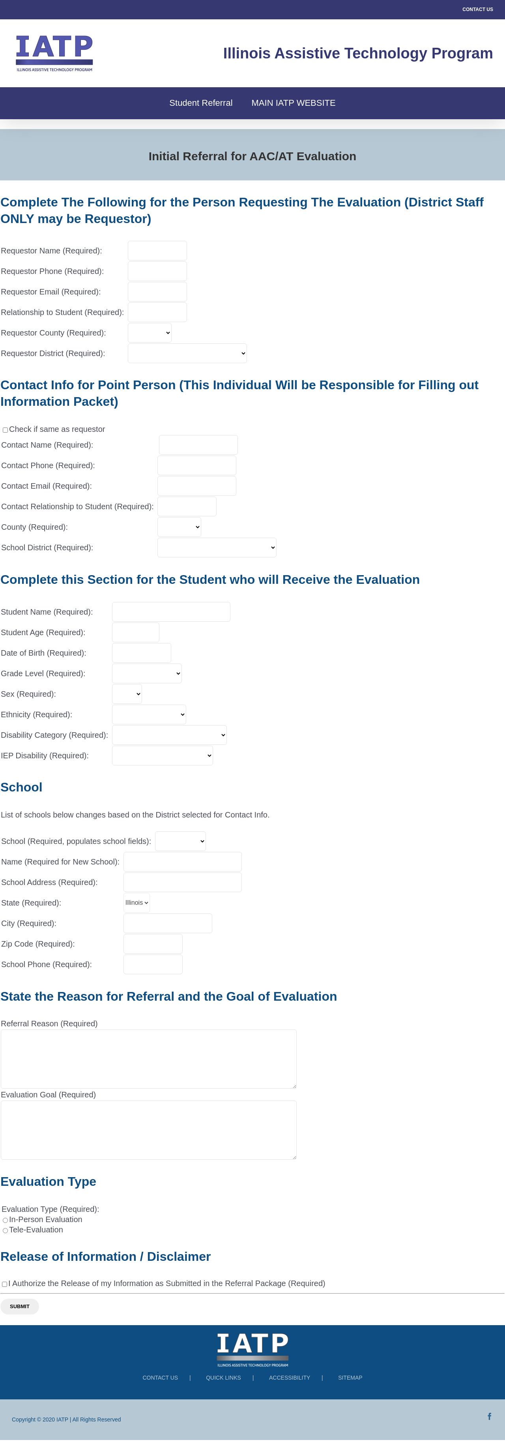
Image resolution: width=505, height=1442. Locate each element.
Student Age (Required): (43, 632)
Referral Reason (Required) (49, 1023)
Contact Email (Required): (46, 486)
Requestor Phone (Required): (52, 271)
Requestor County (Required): (53, 332)
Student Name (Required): (47, 612)
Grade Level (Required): (43, 673)
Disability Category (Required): (54, 735)
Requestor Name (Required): (51, 250)
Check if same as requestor (57, 429)
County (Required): (34, 527)
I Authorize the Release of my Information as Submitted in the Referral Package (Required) (166, 1283)
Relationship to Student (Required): (62, 312)
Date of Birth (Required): (43, 653)
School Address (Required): (49, 882)
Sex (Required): (28, 694)
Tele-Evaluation (36, 1229)
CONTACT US (477, 9)
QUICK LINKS (224, 1377)
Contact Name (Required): (47, 445)
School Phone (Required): (46, 964)
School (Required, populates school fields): (76, 841)
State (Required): (31, 902)
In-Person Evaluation (45, 1219)
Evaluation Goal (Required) (48, 1094)
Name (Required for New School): (60, 861)
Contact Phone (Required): (48, 465)
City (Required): (28, 923)
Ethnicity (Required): (36, 714)
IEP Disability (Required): (45, 755)
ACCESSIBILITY (290, 1377)
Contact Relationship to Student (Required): (77, 506)
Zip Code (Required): (38, 943)
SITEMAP (350, 1377)
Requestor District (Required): (53, 353)
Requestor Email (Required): (51, 291)
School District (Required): (47, 547)
